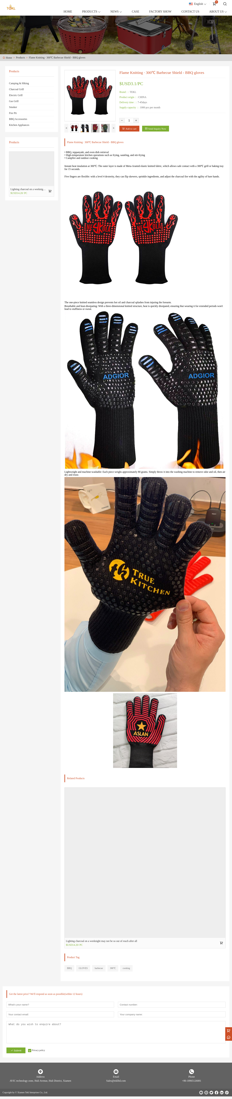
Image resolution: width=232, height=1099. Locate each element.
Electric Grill (16, 95)
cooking (126, 969)
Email (116, 1079)
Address (40, 1079)
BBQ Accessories (18, 119)
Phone (191, 1079)
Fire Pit (13, 113)
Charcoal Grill (16, 89)
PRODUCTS (89, 11)
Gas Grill (14, 101)
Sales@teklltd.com (116, 1083)
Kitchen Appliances (19, 125)
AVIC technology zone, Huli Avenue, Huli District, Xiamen (40, 1083)
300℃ (113, 969)
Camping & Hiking (19, 83)
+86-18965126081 (191, 1083)
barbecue (99, 969)
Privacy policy (41, 1053)
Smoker (13, 107)
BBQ (69, 969)
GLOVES (83, 969)
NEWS (114, 11)
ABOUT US (216, 11)
